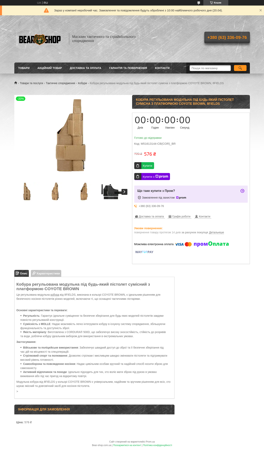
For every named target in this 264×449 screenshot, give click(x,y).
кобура (54, 294)
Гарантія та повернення (128, 68)
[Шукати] (240, 68)
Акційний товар (49, 68)
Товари (24, 68)
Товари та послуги (31, 83)
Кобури (82, 83)
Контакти (162, 68)
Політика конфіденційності (157, 445)
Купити (147, 165)
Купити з (155, 176)
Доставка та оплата (85, 68)
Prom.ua (150, 441)
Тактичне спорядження (60, 83)
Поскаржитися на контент (127, 445)
